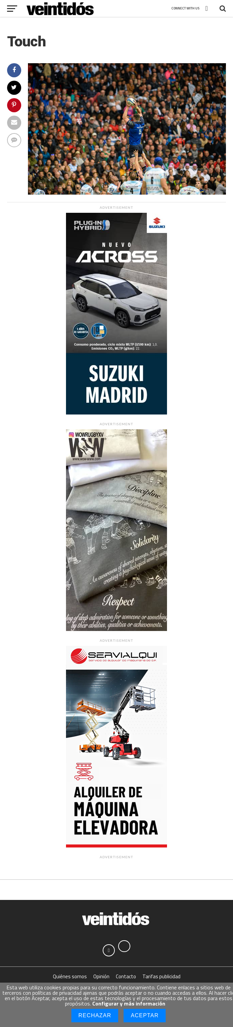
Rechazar (94, 1015)
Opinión (101, 978)
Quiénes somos (70, 978)
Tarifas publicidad (161, 978)
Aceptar (145, 1015)
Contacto (126, 978)
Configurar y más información (128, 1003)
